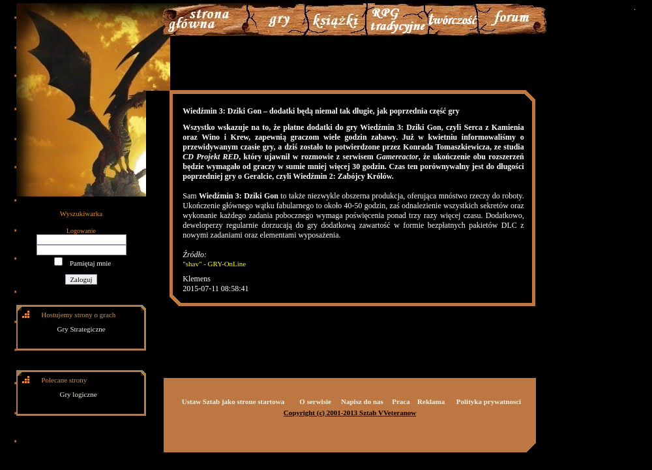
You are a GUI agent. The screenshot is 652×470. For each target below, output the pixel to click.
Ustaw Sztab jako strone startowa (233, 401)
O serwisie (315, 401)
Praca (400, 401)
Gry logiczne (78, 394)
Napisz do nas (362, 401)
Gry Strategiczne (81, 329)
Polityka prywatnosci (488, 401)
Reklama (431, 401)
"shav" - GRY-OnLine (214, 264)
